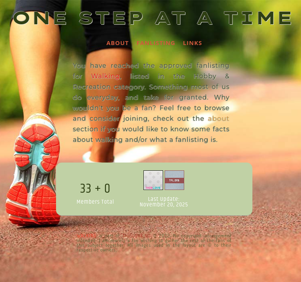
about (219, 118)
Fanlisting (155, 43)
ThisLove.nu (136, 236)
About (117, 43)
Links (192, 43)
